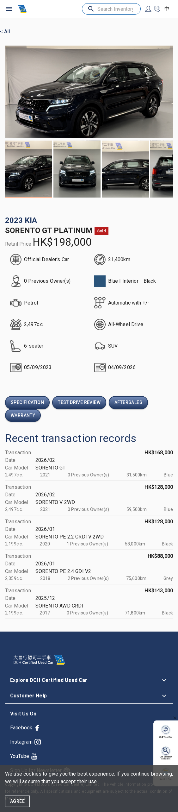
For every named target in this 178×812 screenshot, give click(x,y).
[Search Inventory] (111, 9)
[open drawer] (8, 8)
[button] (89, 680)
